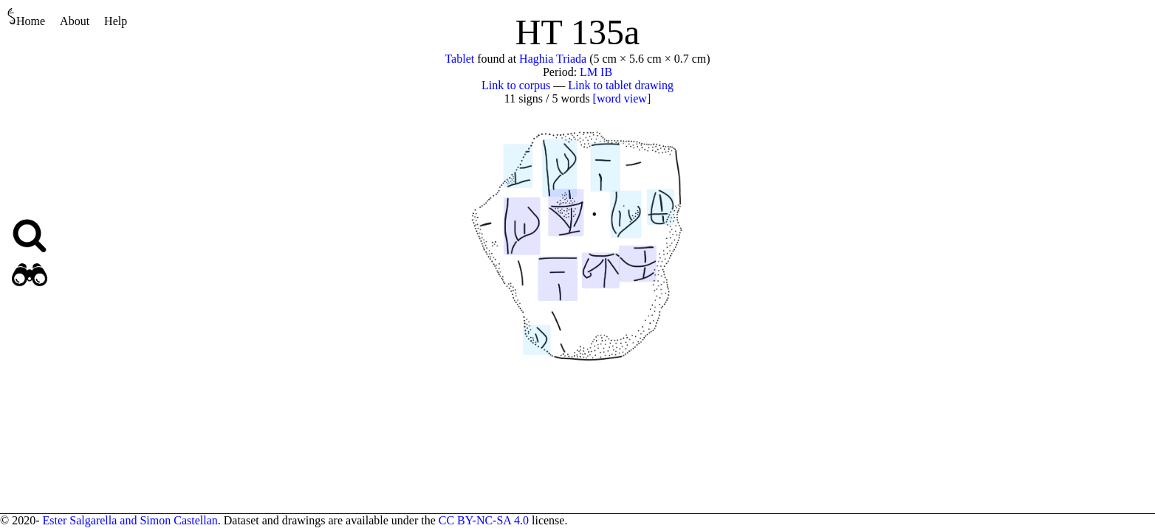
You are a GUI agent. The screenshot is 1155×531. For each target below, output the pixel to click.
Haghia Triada (552, 58)
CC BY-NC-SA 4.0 (484, 520)
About (74, 21)
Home (26, 17)
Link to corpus (515, 85)
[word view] (622, 98)
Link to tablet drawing (621, 85)
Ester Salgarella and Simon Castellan (129, 520)
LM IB (596, 72)
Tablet (459, 58)
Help (115, 21)
